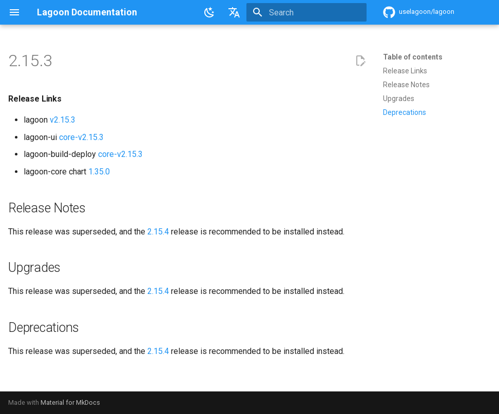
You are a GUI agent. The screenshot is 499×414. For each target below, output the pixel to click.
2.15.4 (158, 231)
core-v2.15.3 (81, 137)
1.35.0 (99, 171)
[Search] (306, 12)
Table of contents (413, 57)
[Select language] (234, 12)
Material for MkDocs (70, 402)
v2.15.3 (62, 120)
